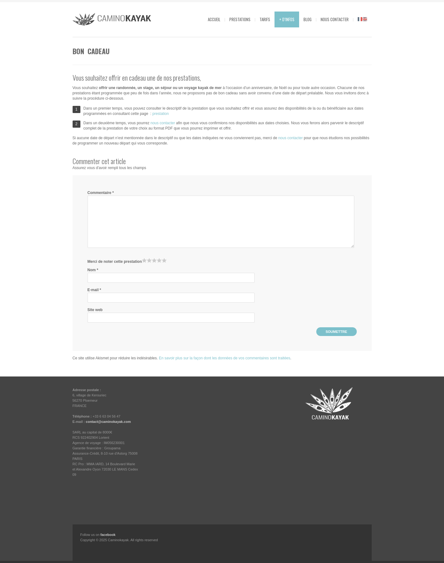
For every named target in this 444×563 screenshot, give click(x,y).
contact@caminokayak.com (108, 421)
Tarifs (265, 19)
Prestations (240, 19)
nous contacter (162, 123)
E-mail (94, 290)
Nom (93, 270)
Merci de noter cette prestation (115, 261)
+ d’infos (286, 19)
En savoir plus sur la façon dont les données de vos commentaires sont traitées (224, 358)
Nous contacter (335, 19)
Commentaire (101, 193)
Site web (95, 310)
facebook (107, 535)
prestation (160, 113)
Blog (307, 19)
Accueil (214, 19)
